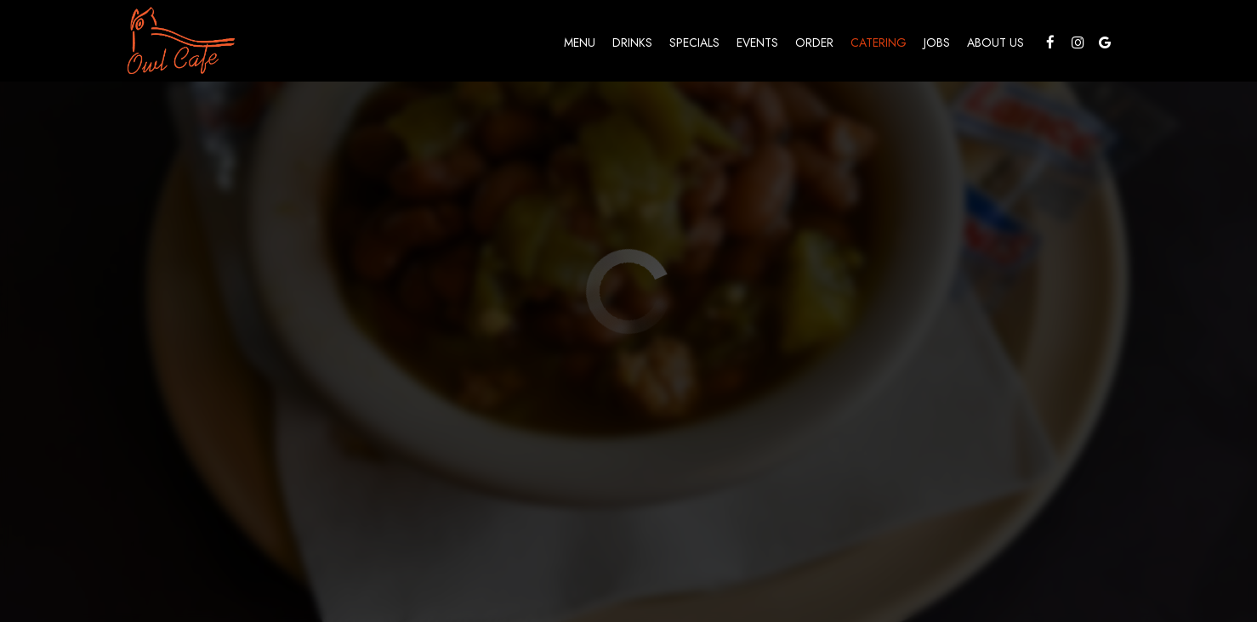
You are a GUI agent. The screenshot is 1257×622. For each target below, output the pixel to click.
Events (757, 42)
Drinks (632, 42)
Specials (694, 42)
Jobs (937, 42)
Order (814, 42)
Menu (579, 42)
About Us (995, 42)
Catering (878, 42)
